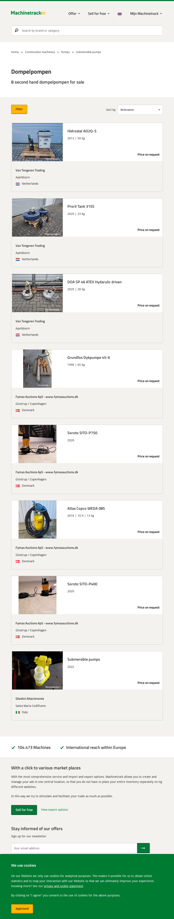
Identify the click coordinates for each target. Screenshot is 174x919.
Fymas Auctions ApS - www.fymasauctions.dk (47, 396)
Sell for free (97, 13)
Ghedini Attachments (30, 698)
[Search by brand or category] (87, 30)
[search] (87, 30)
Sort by (111, 110)
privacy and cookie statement (63, 886)
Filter (19, 109)
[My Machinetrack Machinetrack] (146, 14)
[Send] (143, 848)
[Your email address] (74, 848)
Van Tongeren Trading (30, 170)
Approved (22, 909)
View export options (54, 810)
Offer (72, 13)
